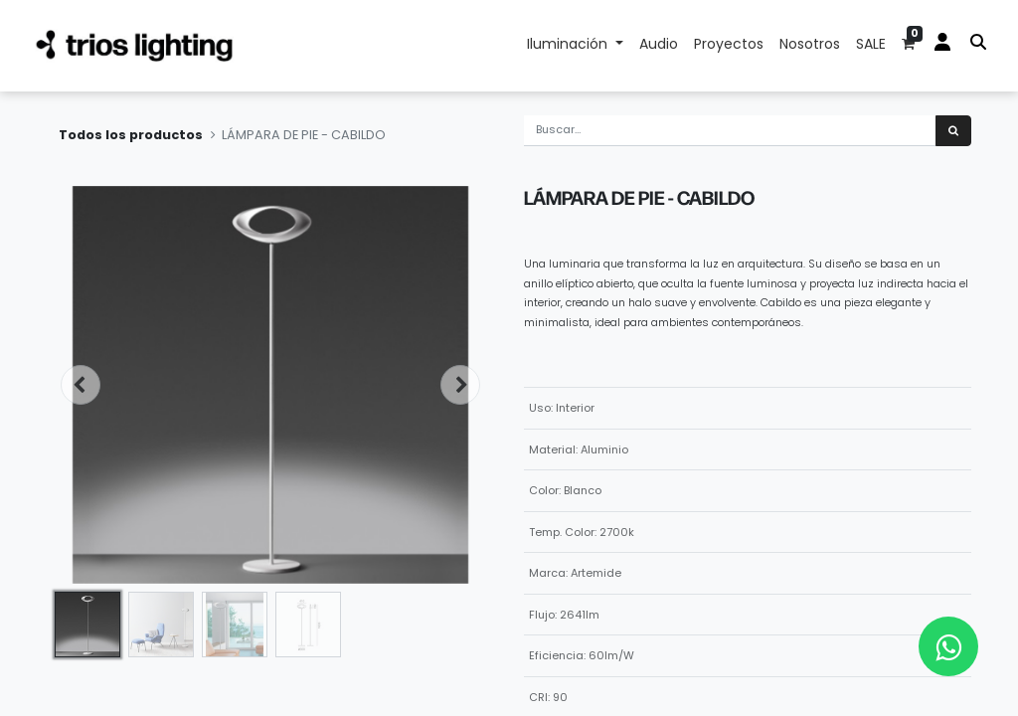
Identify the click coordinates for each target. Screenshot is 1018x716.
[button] (80, 385)
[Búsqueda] (953, 130)
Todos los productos (131, 134)
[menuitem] (658, 46)
